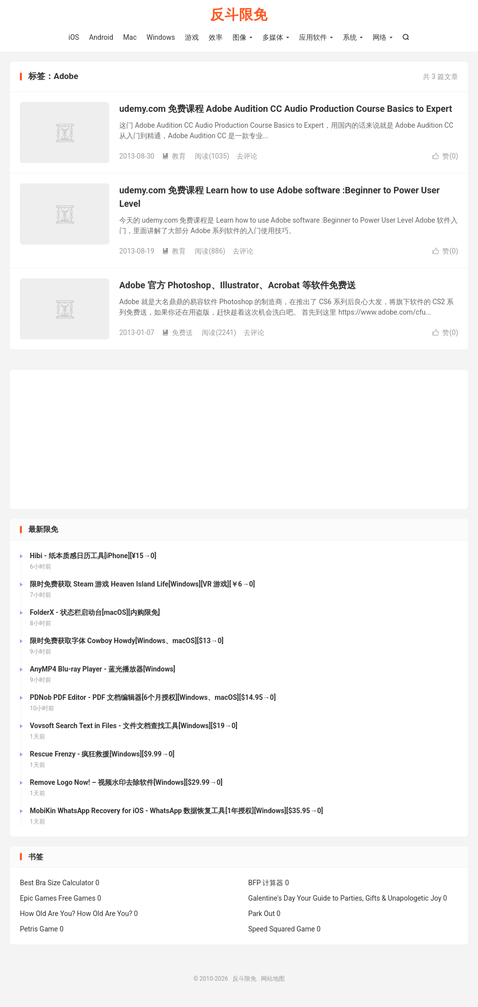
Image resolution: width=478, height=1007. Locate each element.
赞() (445, 156)
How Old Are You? (47, 914)
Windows (161, 37)
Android (101, 37)
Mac (130, 37)
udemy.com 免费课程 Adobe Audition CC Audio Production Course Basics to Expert (285, 108)
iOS (74, 37)
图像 (239, 37)
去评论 (247, 156)
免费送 (177, 332)
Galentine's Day (271, 898)
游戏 (192, 37)
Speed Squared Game (281, 929)
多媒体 (272, 37)
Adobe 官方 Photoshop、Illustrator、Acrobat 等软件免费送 (237, 285)
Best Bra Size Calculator (57, 883)
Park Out (261, 914)
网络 (380, 37)
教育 (174, 156)
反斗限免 (239, 15)
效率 (216, 37)
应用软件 (313, 37)
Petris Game (39, 929)
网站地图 (273, 978)
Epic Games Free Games (57, 898)
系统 (350, 37)
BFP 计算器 (265, 883)
